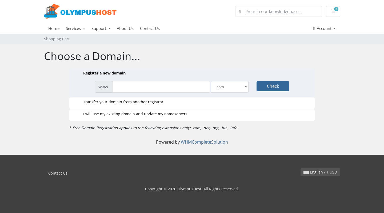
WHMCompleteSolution (204, 142)
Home (53, 28)
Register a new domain (100, 73)
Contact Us (150, 28)
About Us (125, 28)
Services (74, 28)
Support (99, 28)
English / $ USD (320, 172)
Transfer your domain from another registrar (119, 102)
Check (273, 86)
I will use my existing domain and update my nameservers (131, 114)
